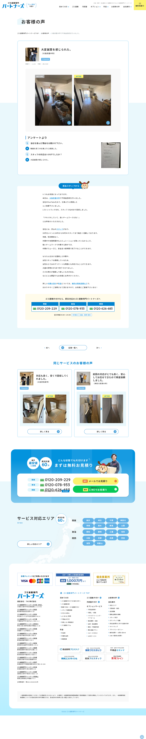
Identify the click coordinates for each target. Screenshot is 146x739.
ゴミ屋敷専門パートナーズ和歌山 (27, 685)
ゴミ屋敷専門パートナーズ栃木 (27, 641)
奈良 (123, 545)
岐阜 (123, 539)
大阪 (88, 545)
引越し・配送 (91, 621)
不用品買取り (91, 617)
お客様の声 (45, 33)
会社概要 (111, 619)
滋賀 (88, 551)
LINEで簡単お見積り (115, 644)
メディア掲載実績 (66, 618)
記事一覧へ (68, 348)
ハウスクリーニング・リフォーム (94, 625)
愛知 (88, 539)
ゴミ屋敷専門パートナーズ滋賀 (27, 680)
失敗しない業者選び (67, 630)
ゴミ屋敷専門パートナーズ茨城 (27, 637)
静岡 (100, 539)
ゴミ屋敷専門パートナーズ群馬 (27, 646)
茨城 (88, 532)
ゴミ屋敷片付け (94, 605)
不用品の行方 (65, 627)
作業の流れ (52, 283)
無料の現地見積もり (79, 283)
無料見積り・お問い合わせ (117, 641)
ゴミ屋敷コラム (65, 633)
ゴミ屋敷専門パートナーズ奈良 (27, 675)
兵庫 (111, 545)
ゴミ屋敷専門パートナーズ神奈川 (27, 632)
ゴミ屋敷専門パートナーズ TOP (75, 601)
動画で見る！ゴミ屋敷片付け (69, 615)
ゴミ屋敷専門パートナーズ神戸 (27, 670)
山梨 (123, 532)
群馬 (111, 532)
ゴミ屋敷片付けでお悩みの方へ (70, 609)
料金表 (62, 641)
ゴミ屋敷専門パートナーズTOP (28, 33)
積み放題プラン (92, 638)
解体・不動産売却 (93, 635)
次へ (99, 349)
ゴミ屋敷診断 (65, 612)
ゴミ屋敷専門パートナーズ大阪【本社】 (30, 613)
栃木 (100, 532)
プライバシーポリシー (115, 637)
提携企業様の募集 (114, 622)
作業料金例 (64, 644)
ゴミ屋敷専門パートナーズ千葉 (27, 627)
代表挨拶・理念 (113, 616)
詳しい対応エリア (38, 552)
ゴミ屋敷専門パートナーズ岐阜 (27, 661)
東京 (88, 526)
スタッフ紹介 (113, 625)
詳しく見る (50, 434)
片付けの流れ (65, 621)
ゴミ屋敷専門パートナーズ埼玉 (27, 622)
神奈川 (123, 526)
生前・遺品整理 (92, 632)
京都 (100, 545)
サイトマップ (113, 634)
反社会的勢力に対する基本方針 (118, 631)
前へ (47, 349)
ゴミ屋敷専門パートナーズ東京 (27, 617)
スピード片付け (92, 641)
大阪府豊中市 (54, 198)
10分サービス (91, 644)
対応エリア (112, 613)
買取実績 (63, 647)
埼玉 (100, 526)
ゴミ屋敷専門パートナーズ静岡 (27, 656)
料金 (60, 283)
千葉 (111, 526)
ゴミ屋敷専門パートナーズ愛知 (27, 651)
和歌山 (100, 551)
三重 (111, 539)
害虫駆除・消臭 (92, 629)
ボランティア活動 (114, 628)
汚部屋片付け (93, 610)
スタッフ (59, 229)
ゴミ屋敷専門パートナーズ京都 (27, 665)
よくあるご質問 (65, 624)
